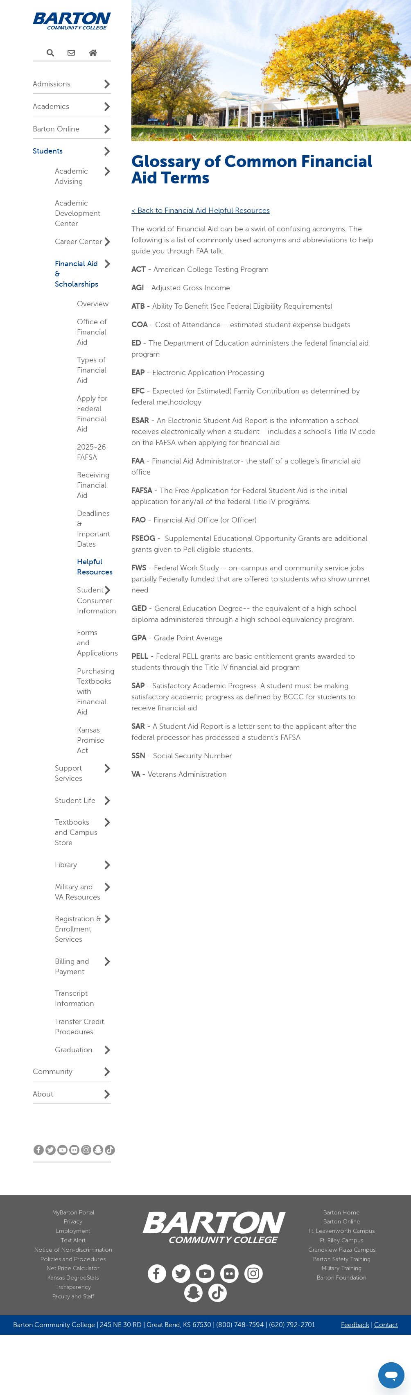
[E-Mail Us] (71, 53)
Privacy (73, 1221)
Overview (92, 304)
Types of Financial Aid (91, 370)
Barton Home (341, 1212)
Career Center (78, 241)
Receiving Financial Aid (93, 485)
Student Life (75, 800)
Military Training (341, 1268)
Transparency (73, 1287)
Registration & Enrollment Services (78, 929)
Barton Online (56, 129)
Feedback (355, 1325)
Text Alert (73, 1240)
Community (52, 1071)
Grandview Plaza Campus (341, 1249)
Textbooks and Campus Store (76, 832)
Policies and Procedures (73, 1259)
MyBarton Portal (73, 1212)
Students (48, 151)
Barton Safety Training (341, 1259)
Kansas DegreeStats (73, 1277)
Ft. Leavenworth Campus (342, 1231)
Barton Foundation (341, 1277)
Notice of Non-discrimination (73, 1249)
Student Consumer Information (96, 600)
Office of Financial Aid (92, 332)
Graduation (74, 1050)
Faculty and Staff (73, 1296)
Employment (73, 1231)
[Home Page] (93, 53)
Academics (51, 106)
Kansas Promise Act (90, 740)
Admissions (51, 84)
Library (66, 865)
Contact (386, 1325)
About (43, 1094)
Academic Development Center (77, 213)
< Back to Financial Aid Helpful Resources (200, 210)
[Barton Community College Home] (72, 21)
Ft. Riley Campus (341, 1240)
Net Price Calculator (73, 1268)
